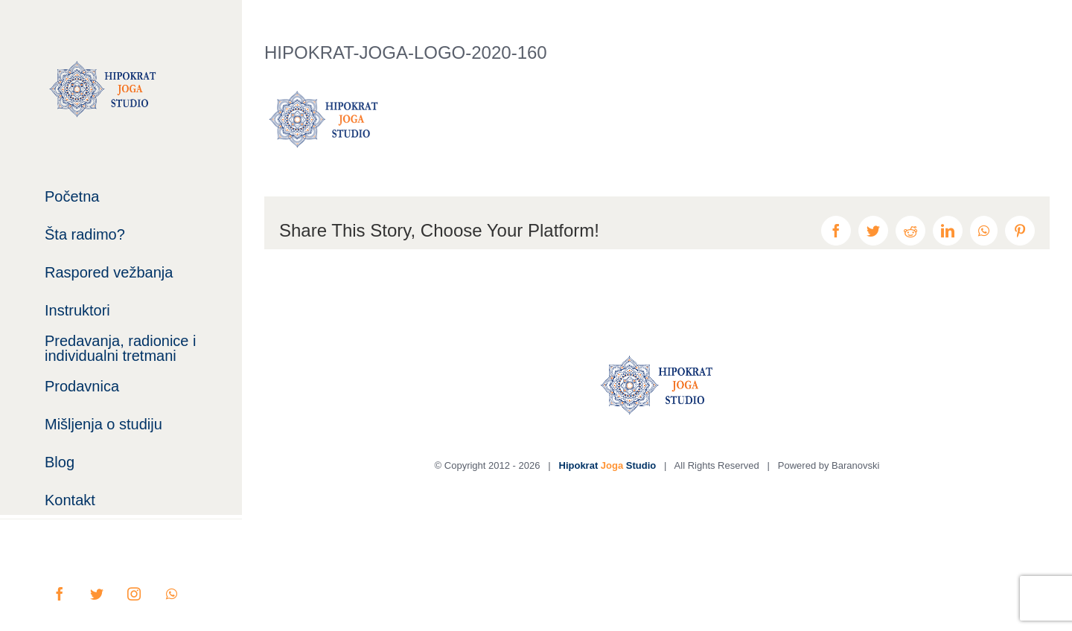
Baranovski (855, 465)
